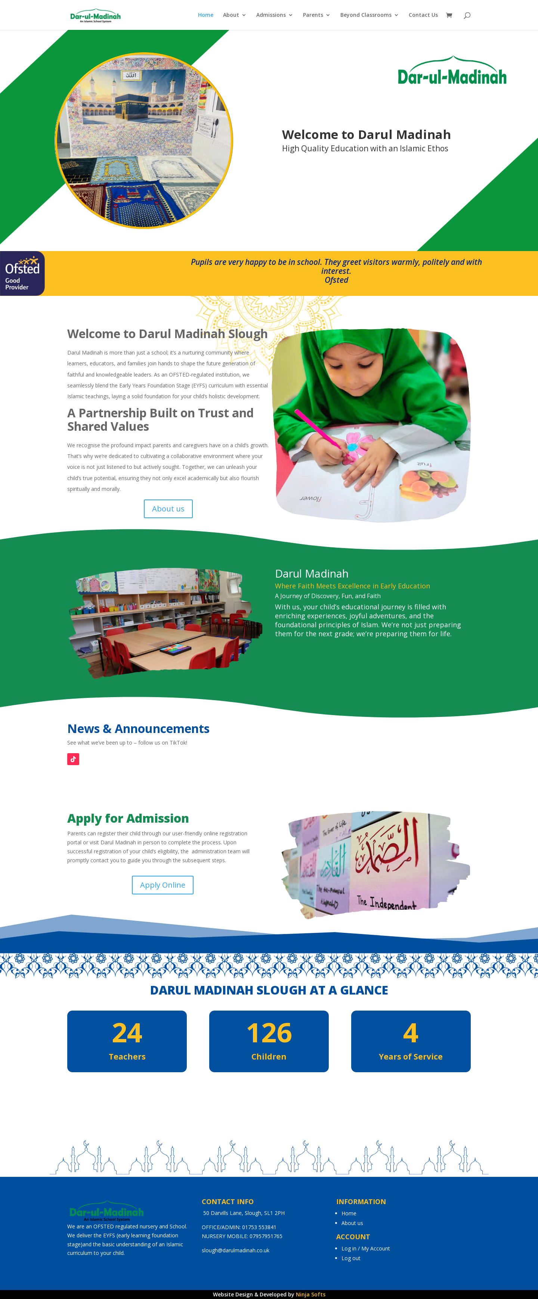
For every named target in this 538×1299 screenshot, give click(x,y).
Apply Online (162, 885)
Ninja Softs (310, 1294)
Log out (351, 1258)
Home (205, 15)
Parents (313, 15)
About (231, 15)
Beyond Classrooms (366, 15)
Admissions (271, 15)
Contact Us (423, 15)
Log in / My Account (365, 1248)
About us (168, 509)
